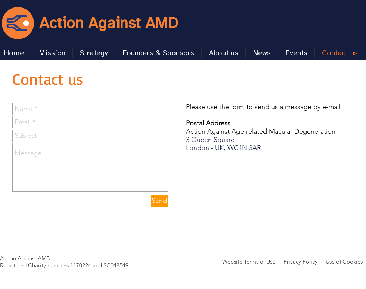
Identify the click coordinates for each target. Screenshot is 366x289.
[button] (94, 53)
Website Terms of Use (248, 261)
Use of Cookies (344, 261)
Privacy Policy (300, 261)
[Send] (159, 201)
